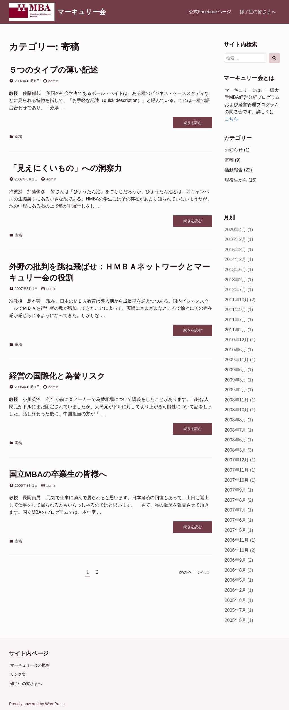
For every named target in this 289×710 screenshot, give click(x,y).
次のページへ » (194, 572)
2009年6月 (235, 369)
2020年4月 (235, 229)
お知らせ (234, 150)
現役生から (236, 180)
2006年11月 (237, 540)
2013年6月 (235, 269)
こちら (231, 119)
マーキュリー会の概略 (30, 665)
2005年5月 (235, 620)
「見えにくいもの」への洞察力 (65, 168)
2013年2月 (235, 279)
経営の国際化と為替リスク (57, 376)
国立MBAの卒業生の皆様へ (58, 474)
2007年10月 (237, 480)
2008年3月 (235, 450)
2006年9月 (235, 560)
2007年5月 (235, 530)
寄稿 (18, 137)
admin (53, 81)
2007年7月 (235, 510)
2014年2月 (235, 259)
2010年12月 (237, 339)
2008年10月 (237, 409)
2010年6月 (235, 349)
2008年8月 (235, 419)
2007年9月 (235, 490)
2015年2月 (235, 249)
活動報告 (234, 170)
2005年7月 (235, 610)
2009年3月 (235, 380)
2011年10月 (237, 299)
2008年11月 (237, 400)
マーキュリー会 (81, 11)
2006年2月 (235, 590)
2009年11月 (237, 359)
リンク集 (18, 674)
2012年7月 (235, 289)
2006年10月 (237, 550)
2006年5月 (235, 580)
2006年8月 (235, 570)
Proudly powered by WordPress (37, 704)
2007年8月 (235, 500)
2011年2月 (235, 329)
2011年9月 (235, 309)
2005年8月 (235, 600)
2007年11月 (237, 470)
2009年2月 (235, 389)
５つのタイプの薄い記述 (53, 70)
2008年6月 (235, 439)
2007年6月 (235, 520)
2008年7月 (235, 430)
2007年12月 (237, 459)
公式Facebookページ (210, 11)
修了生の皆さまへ (258, 11)
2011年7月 (235, 319)
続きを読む (192, 124)
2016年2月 (235, 239)
